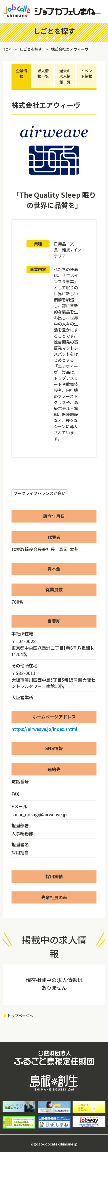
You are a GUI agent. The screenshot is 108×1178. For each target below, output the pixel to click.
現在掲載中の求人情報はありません (54, 983)
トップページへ (20, 1015)
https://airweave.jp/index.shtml (44, 729)
